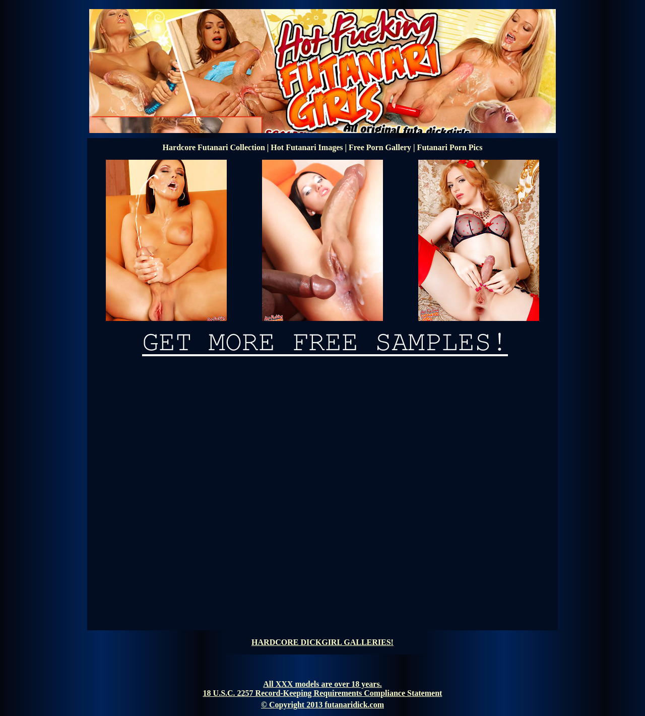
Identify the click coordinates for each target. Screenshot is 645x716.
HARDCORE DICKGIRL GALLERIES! (322, 642)
